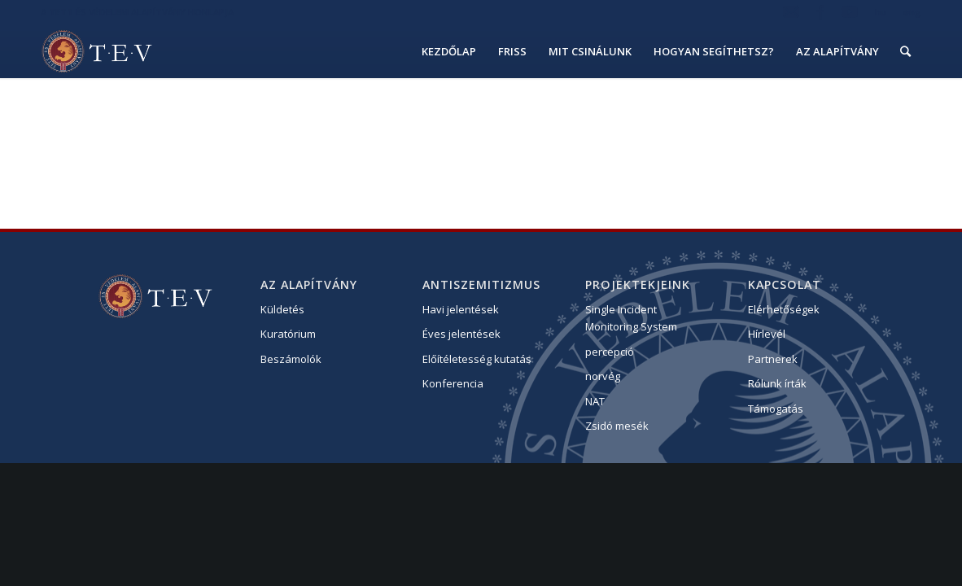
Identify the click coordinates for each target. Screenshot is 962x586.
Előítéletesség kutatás (476, 359)
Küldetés (282, 309)
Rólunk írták (777, 383)
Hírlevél (766, 333)
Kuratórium (288, 333)
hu (880, 12)
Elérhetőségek (784, 309)
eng (912, 12)
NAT (595, 401)
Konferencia (452, 383)
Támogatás (775, 408)
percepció (609, 351)
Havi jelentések (460, 309)
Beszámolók (290, 359)
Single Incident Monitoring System (631, 318)
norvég (602, 376)
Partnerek (773, 359)
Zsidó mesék (617, 425)
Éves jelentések (461, 333)
